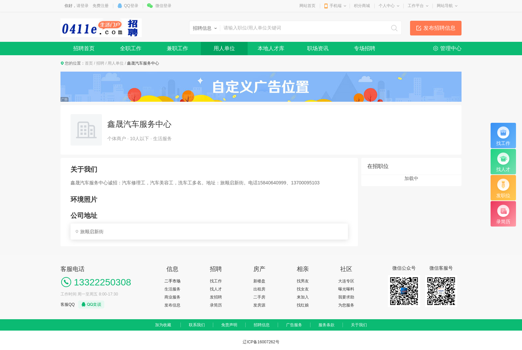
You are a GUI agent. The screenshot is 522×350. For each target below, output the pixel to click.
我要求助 (346, 297)
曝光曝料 (346, 289)
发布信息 (172, 305)
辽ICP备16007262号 (261, 342)
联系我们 (197, 325)
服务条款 (326, 325)
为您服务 (346, 305)
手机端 (336, 5)
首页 (89, 63)
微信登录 (163, 5)
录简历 (216, 305)
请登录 (83, 5)
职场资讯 (318, 48)
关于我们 (359, 325)
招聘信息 (262, 325)
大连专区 (346, 281)
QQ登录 (131, 5)
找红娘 (303, 305)
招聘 (100, 63)
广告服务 (294, 325)
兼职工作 (177, 48)
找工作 (216, 281)
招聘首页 (84, 48)
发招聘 (216, 297)
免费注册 (101, 5)
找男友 (303, 281)
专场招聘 (364, 48)
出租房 (259, 289)
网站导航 (445, 5)
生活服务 (172, 289)
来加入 (303, 297)
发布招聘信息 (439, 28)
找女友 (303, 289)
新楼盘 (259, 281)
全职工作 (130, 48)
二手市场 (172, 281)
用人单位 (224, 48)
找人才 (216, 289)
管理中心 (451, 48)
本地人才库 (271, 48)
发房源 (259, 305)
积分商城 (362, 5)
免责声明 (229, 325)
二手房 (259, 297)
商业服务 (172, 297)
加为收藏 (163, 325)
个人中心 (387, 5)
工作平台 (416, 5)
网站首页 (307, 5)
